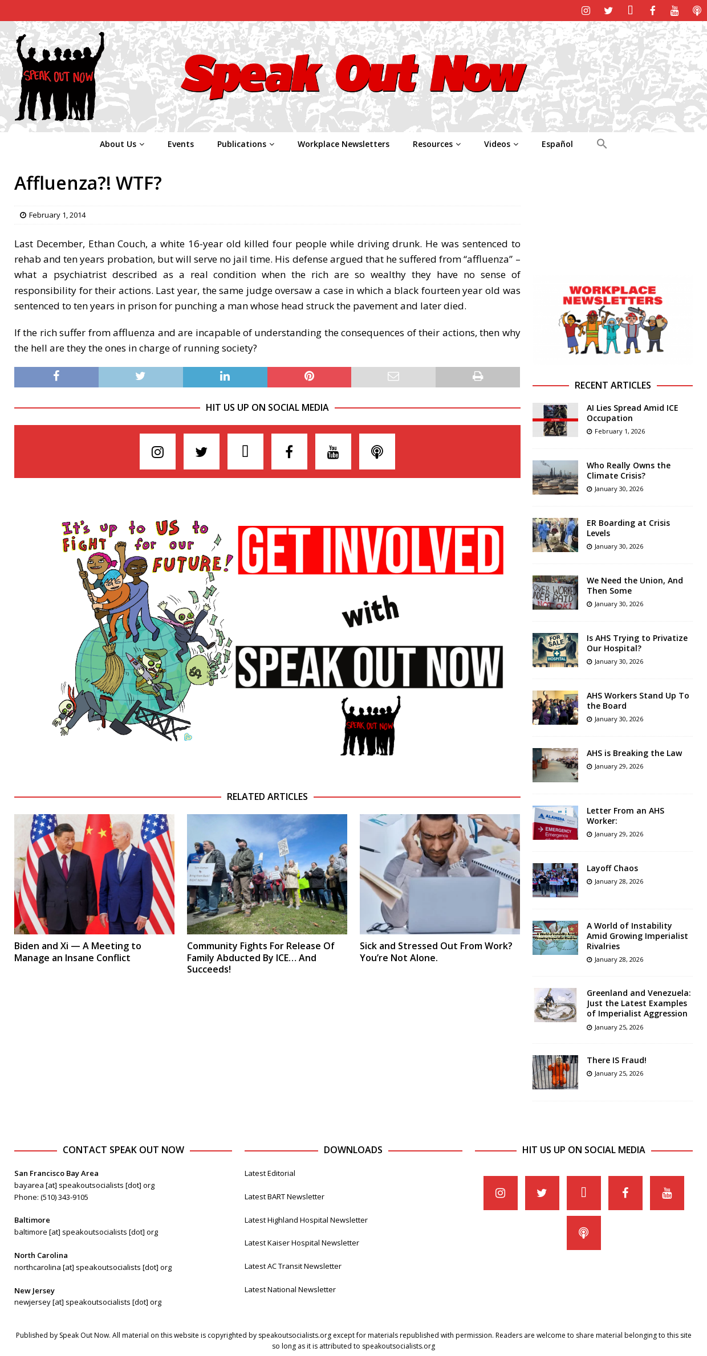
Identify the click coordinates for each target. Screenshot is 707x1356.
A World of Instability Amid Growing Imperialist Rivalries (637, 934)
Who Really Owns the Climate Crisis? (629, 469)
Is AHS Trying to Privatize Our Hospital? (637, 641)
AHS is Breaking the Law (634, 751)
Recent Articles (613, 384)
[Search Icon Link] (601, 143)
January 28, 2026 (619, 880)
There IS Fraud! (617, 1058)
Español (557, 142)
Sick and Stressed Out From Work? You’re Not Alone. (436, 950)
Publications (241, 142)
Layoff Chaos (612, 866)
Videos (497, 142)
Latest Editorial (270, 1172)
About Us (118, 142)
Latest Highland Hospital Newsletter (306, 1219)
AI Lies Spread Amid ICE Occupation (632, 411)
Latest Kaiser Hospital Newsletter (302, 1241)
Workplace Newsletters (343, 142)
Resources (433, 142)
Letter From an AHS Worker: (625, 814)
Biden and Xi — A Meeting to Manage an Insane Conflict (77, 950)
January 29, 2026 (619, 765)
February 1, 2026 (620, 430)
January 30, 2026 (619, 487)
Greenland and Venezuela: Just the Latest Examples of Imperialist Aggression (639, 1002)
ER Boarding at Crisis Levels (628, 526)
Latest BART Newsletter (284, 1195)
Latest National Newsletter (290, 1288)
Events (181, 142)
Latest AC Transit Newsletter (293, 1265)
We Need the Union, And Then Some (635, 584)
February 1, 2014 (57, 214)
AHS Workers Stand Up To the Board (638, 699)
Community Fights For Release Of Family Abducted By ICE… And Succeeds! (261, 956)
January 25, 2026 (619, 1026)
